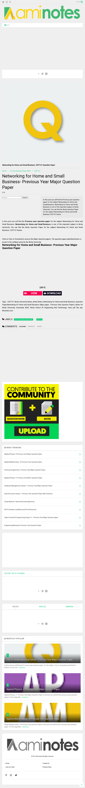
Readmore (22, 667)
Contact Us (46, 763)
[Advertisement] (42, 46)
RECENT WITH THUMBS (14, 573)
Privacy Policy (47, 767)
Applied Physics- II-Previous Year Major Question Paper (33, 689)
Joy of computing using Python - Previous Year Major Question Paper (40, 659)
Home (4, 171)
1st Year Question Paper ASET (20, 171)
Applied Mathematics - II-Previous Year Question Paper (33, 719)
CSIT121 (37, 171)
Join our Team (9, 767)
